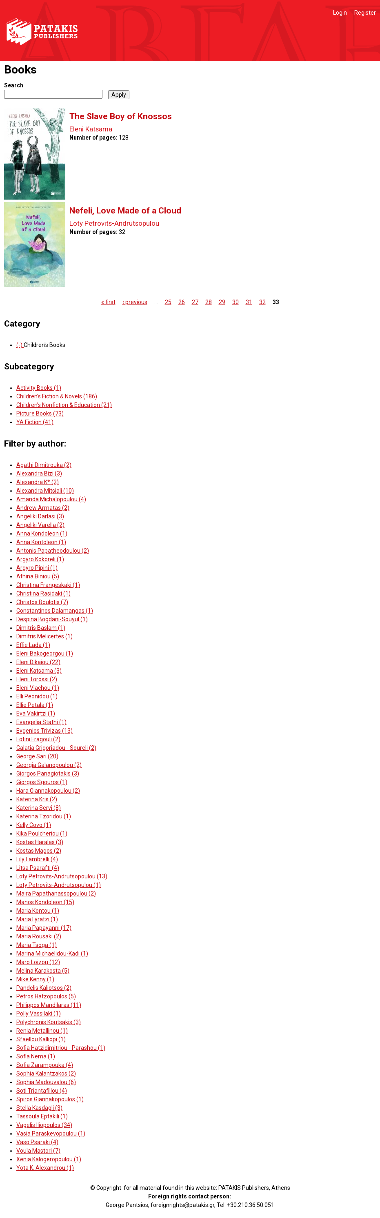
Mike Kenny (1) (35, 979)
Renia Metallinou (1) (42, 1030)
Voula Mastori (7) (38, 1150)
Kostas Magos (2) (38, 850)
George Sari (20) (37, 756)
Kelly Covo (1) (33, 825)
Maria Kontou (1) (37, 910)
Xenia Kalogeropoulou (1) (48, 1159)
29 (222, 302)
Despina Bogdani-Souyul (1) (52, 619)
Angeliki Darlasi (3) (40, 516)
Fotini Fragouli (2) (38, 739)
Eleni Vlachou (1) (37, 688)
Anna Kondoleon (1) (41, 533)
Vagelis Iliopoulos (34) (44, 1125)
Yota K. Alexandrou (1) (45, 1168)
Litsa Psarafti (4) (37, 868)
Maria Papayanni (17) (43, 928)
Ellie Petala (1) (34, 705)
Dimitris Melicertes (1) (44, 636)
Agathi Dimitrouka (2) (43, 465)
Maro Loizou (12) (38, 962)
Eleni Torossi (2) (36, 679)
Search (13, 85)
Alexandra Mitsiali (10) (45, 490)
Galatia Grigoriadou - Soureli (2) (56, 748)
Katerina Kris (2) (36, 799)
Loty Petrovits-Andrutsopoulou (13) (61, 876)
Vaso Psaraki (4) (37, 1142)
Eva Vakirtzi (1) (35, 713)
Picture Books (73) (40, 413)
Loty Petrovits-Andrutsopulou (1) (58, 885)
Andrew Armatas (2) (42, 508)
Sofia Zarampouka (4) (44, 1065)
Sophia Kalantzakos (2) (46, 1073)
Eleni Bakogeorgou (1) (44, 653)
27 (195, 302)
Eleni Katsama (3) (39, 670)
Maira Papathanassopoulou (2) (56, 893)
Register (365, 12)
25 (168, 302)
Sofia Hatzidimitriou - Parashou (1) (60, 1048)
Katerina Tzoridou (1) (43, 816)
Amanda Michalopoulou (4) (51, 499)
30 (235, 302)
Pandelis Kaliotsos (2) (43, 988)
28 (208, 302)
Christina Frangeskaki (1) (48, 585)
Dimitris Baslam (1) (40, 628)
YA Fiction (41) (34, 422)
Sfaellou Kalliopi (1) (41, 1039)
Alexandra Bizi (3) (39, 473)
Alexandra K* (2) (37, 482)
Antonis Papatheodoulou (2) (52, 550)
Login (340, 12)
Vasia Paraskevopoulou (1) (50, 1133)
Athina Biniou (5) (37, 576)
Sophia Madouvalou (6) (46, 1082)
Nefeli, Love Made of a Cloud (125, 211)
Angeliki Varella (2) (40, 525)
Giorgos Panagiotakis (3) (47, 773)
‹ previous (134, 302)
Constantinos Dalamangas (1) (54, 610)
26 (181, 302)
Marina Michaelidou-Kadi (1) (52, 953)
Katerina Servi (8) (38, 808)
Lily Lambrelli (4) (37, 859)
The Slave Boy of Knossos (120, 116)
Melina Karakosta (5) (42, 970)
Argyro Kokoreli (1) (40, 559)
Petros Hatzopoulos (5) (46, 996)
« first (108, 302)
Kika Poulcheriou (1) (41, 833)
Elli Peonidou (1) (37, 696)
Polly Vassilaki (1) (38, 1013)
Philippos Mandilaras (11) (48, 1005)
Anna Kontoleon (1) (41, 542)
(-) (20, 345)
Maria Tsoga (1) (36, 945)
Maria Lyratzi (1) (37, 919)
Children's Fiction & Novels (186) (56, 396)
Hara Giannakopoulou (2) (48, 790)
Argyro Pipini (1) (37, 568)
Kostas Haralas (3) (39, 842)
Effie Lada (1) (33, 645)
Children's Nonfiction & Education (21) (64, 405)
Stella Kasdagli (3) (39, 1108)
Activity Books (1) (38, 388)
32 (262, 302)
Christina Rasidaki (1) (43, 593)
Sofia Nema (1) (35, 1056)
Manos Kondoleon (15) (45, 902)
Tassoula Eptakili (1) (42, 1116)
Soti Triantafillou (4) (41, 1090)
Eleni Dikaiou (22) (38, 662)
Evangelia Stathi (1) (41, 722)
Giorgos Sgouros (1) (41, 782)
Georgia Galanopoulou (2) (49, 765)
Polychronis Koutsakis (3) (48, 1022)
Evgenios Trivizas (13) (44, 730)
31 (249, 302)
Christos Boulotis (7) (42, 602)
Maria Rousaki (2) (38, 936)
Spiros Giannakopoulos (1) (50, 1099)
